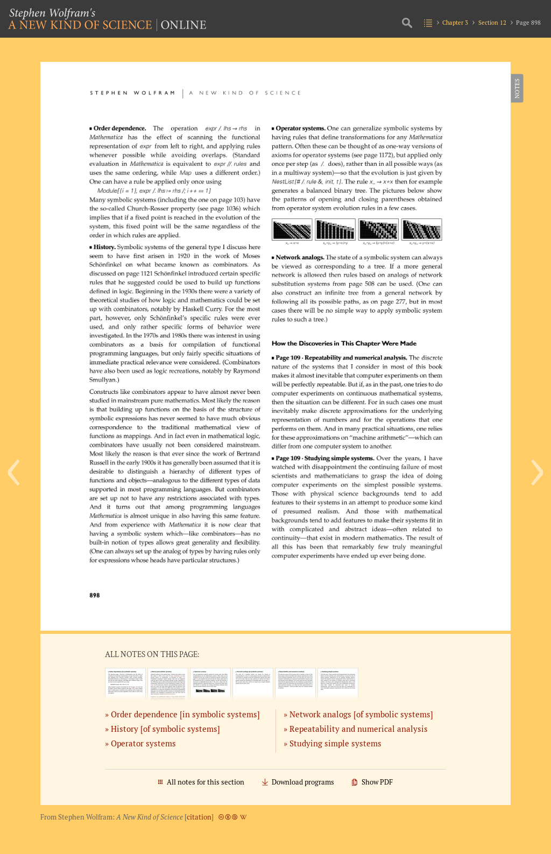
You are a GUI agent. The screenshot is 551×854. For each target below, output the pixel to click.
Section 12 (492, 22)
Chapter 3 (455, 22)
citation (199, 817)
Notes (516, 88)
